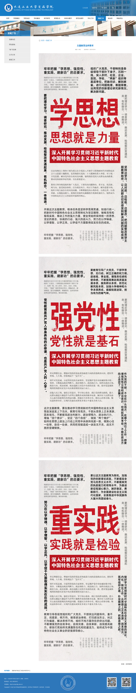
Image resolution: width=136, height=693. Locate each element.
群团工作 (12, 59)
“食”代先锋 (12, 49)
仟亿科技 (47, 687)
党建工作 (49, 40)
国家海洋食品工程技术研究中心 (21, 670)
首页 (42, 40)
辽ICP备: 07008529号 (32, 687)
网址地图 (104, 8)
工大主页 (85, 8)
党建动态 (12, 39)
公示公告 (12, 54)
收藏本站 (94, 8)
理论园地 (12, 44)
